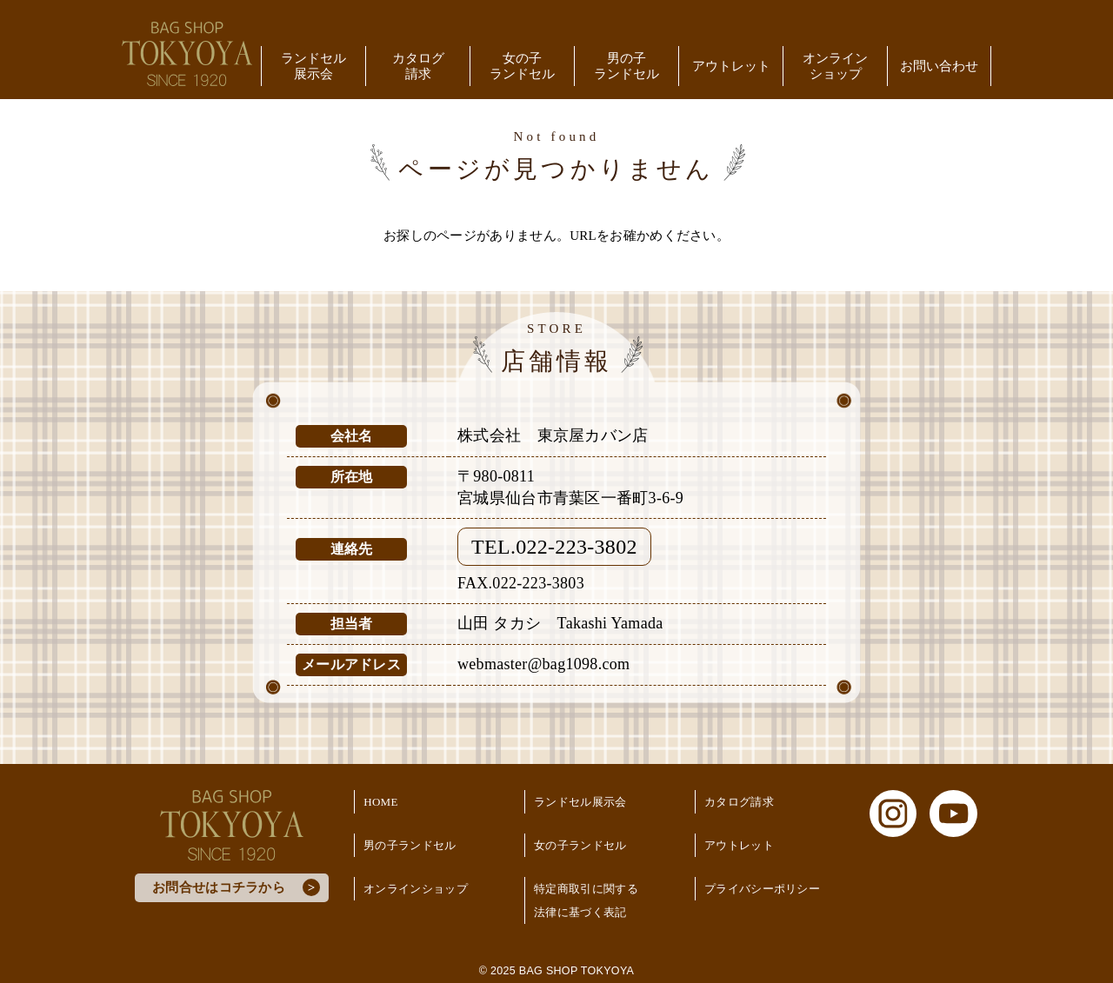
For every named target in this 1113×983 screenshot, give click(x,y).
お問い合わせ (939, 66)
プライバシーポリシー (762, 888)
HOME (380, 801)
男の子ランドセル (626, 66)
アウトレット (731, 66)
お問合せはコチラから (218, 887)
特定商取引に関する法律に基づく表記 (586, 900)
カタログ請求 (418, 66)
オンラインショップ (835, 66)
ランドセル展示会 (313, 66)
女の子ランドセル (522, 66)
